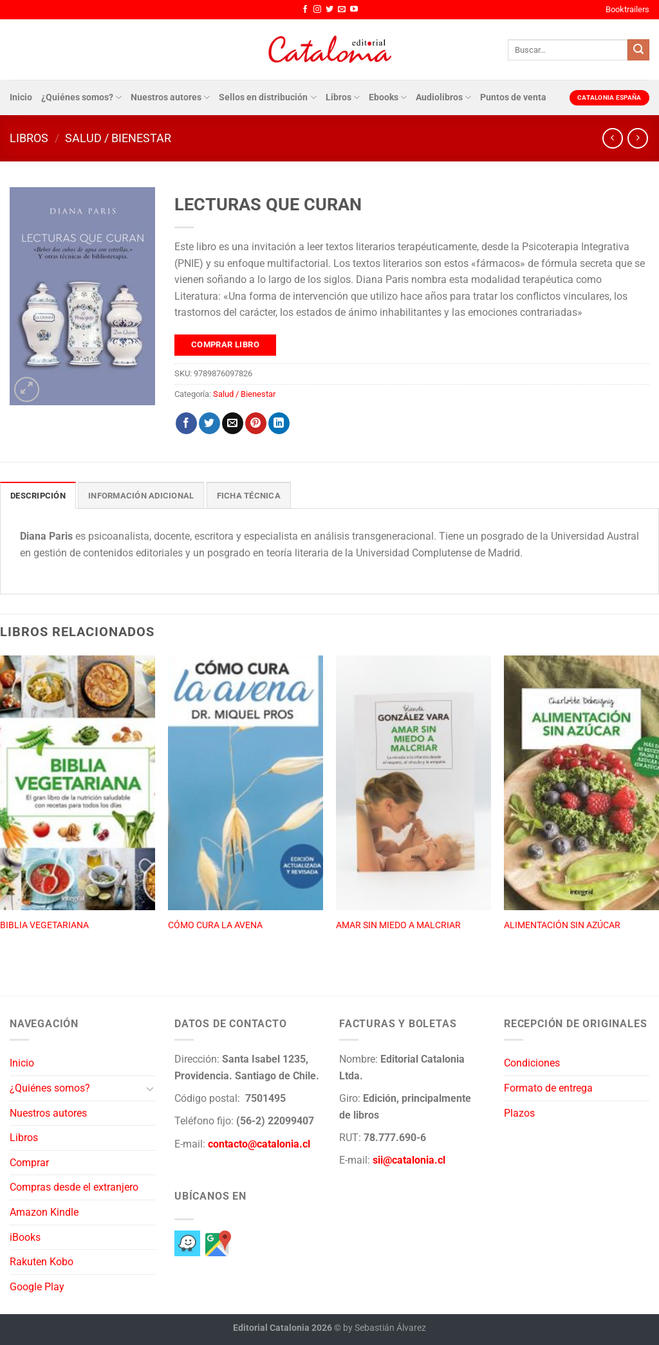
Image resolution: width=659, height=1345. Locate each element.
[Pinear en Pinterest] (255, 423)
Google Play (37, 1287)
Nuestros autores (170, 97)
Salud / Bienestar (118, 138)
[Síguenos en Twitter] (329, 9)
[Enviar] (638, 50)
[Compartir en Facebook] (186, 423)
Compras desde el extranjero (74, 1187)
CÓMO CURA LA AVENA (215, 925)
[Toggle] (150, 1088)
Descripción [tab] (38, 495)
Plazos (519, 1113)
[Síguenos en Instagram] (317, 9)
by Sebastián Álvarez (384, 1327)
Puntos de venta (513, 97)
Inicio (21, 97)
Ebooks (388, 97)
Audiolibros (443, 97)
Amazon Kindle (44, 1212)
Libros (343, 97)
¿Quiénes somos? (81, 97)
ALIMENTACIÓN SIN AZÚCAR (562, 925)
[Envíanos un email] (342, 9)
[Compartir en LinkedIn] (279, 423)
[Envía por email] (232, 423)
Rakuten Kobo (41, 1262)
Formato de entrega (548, 1088)
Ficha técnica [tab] (249, 495)
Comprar (29, 1163)
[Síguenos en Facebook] (305, 9)
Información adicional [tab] (141, 495)
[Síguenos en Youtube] (354, 9)
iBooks (25, 1237)
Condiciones (532, 1063)
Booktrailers (627, 9)
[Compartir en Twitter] (209, 423)
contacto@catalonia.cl (259, 1144)
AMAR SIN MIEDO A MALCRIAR (398, 925)
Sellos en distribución (267, 97)
